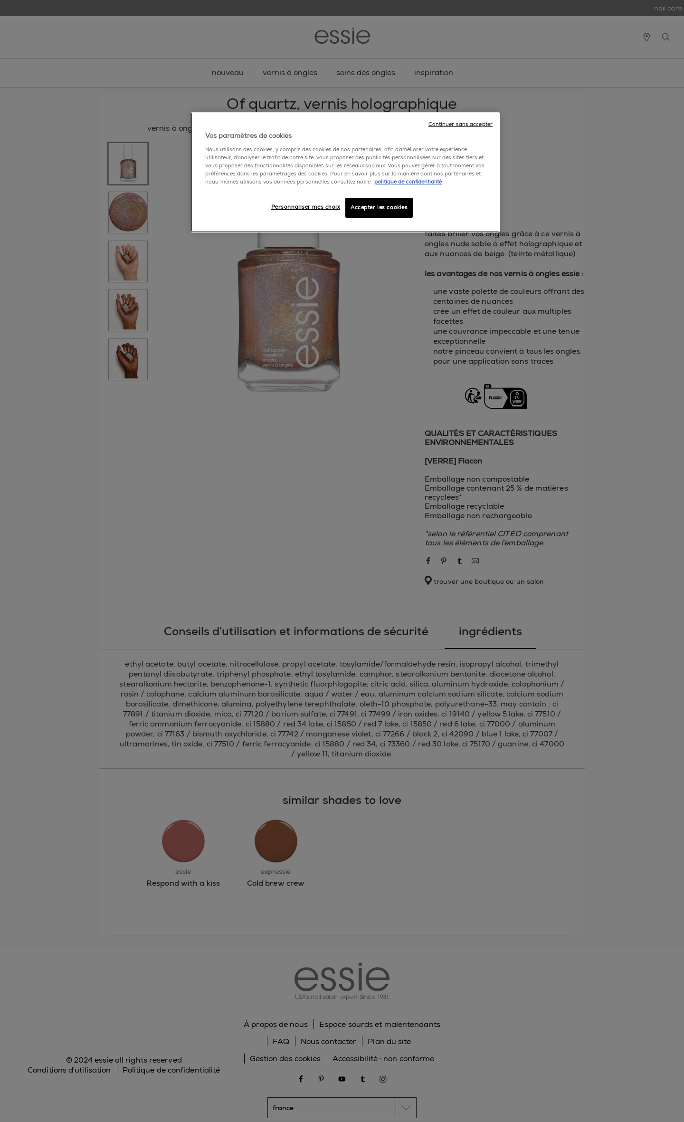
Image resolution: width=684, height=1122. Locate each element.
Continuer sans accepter (460, 124)
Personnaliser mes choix (305, 207)
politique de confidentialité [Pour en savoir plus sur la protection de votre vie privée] (408, 181)
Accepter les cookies (379, 207)
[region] (345, 172)
